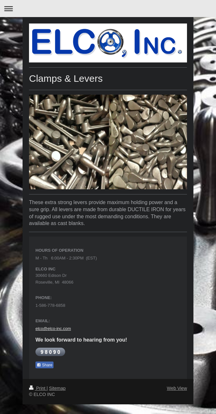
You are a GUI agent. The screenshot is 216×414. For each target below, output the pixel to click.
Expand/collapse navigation (108, 8)
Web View (177, 388)
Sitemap (57, 388)
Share (44, 365)
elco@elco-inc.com (53, 328)
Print (38, 388)
